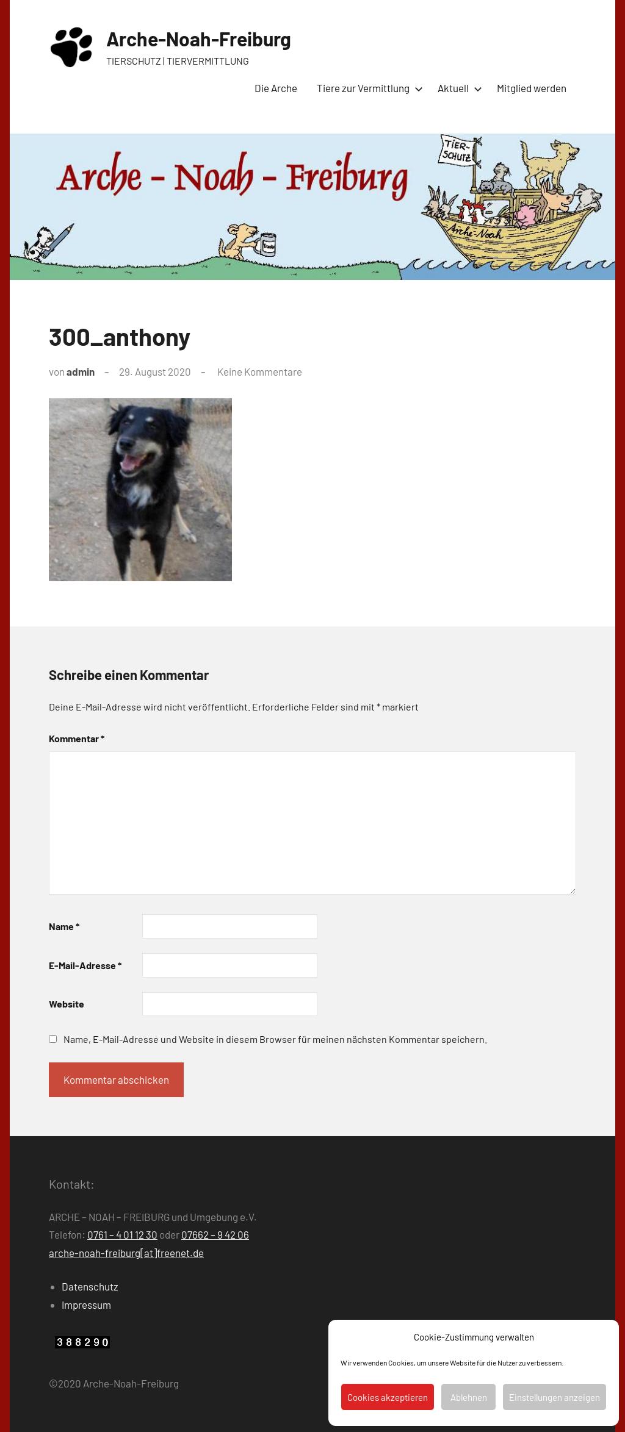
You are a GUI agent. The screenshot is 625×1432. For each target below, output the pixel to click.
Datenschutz (90, 1286)
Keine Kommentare (259, 371)
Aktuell (457, 88)
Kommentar (76, 738)
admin (81, 371)
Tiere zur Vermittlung (367, 88)
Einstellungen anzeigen (554, 1397)
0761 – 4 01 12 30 (122, 1234)
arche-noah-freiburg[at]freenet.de (126, 1253)
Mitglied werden (531, 88)
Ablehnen (468, 1397)
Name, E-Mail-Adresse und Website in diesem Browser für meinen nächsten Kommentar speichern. (275, 1039)
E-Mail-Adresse (85, 965)
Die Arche (276, 88)
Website (66, 1003)
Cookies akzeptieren (387, 1397)
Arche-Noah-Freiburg (198, 38)
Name (64, 926)
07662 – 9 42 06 (215, 1234)
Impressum (86, 1304)
